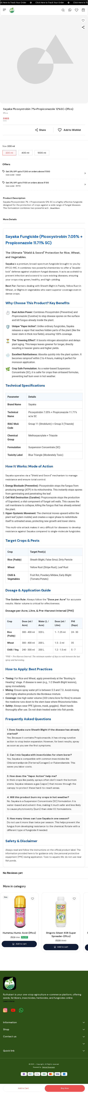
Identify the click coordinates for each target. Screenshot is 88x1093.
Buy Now (65, 1088)
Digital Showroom (48, 1067)
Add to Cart (23, 1088)
